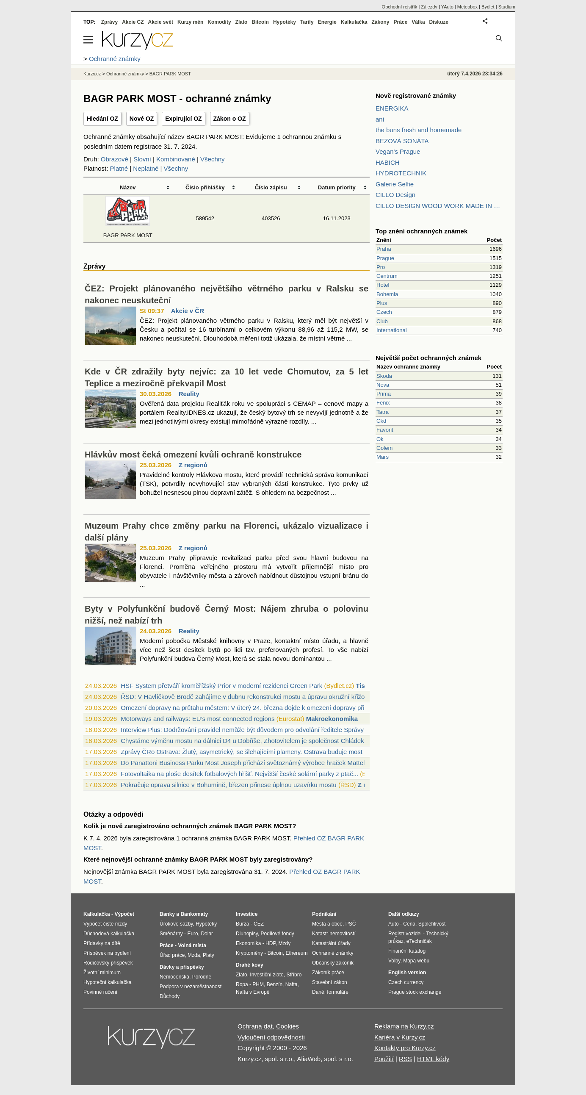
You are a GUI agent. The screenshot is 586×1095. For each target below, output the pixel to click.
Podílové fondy (277, 934)
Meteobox (467, 6)
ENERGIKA (392, 108)
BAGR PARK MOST (170, 73)
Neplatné (145, 168)
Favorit (384, 430)
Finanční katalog (407, 951)
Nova (382, 385)
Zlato (241, 22)
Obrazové (114, 159)
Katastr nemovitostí (334, 934)
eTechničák (419, 941)
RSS (405, 1058)
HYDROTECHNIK (401, 173)
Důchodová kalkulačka (108, 934)
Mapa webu (416, 961)
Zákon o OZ (229, 118)
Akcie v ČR (187, 310)
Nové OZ (142, 118)
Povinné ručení (100, 992)
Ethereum (296, 953)
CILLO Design (395, 194)
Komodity (219, 22)
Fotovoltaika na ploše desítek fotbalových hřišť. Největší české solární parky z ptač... (239, 773)
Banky (167, 914)
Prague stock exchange (414, 992)
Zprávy (109, 22)
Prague (385, 258)
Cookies (287, 1026)
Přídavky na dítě (101, 943)
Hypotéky (284, 22)
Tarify (307, 22)
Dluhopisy (247, 934)
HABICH (388, 162)
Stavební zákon (329, 982)
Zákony (380, 22)
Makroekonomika (332, 718)
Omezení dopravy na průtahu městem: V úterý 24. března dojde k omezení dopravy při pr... (248, 707)
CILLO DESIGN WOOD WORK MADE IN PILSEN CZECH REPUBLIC (439, 205)
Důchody (170, 996)
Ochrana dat (255, 1026)
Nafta (291, 984)
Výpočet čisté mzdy (105, 924)
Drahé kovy (249, 965)
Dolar (207, 934)
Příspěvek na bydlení (107, 953)
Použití (384, 1058)
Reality (189, 393)
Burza (242, 924)
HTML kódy (433, 1058)
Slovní (142, 159)
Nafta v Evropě (252, 992)
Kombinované (175, 159)
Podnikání (324, 914)
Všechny (212, 159)
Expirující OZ (183, 118)
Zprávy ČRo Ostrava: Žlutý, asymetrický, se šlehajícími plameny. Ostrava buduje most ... (245, 751)
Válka (418, 22)
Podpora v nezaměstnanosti (191, 987)
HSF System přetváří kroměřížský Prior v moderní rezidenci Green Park (221, 685)
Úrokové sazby (176, 924)
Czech (384, 312)
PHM (258, 984)
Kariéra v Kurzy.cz (400, 1037)
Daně (318, 992)
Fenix (383, 402)
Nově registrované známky (416, 95)
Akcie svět (160, 22)
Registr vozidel (405, 934)
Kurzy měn (190, 22)
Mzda (194, 955)
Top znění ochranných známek (421, 231)
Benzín (274, 984)
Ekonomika (248, 943)
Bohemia (387, 294)
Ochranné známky (125, 73)
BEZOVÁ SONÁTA (402, 140)
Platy (208, 955)
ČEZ (259, 924)
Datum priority (337, 187)
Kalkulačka (354, 22)
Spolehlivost (432, 924)
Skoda (384, 376)
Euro (192, 934)
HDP (270, 943)
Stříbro (293, 975)
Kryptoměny (249, 953)
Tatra (382, 412)
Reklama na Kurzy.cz (404, 1026)
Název (128, 187)
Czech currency (405, 982)
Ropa (242, 984)
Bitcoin (260, 22)
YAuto (447, 6)
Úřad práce (172, 955)
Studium (506, 6)
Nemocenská (174, 977)
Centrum (387, 276)
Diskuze (438, 22)
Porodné (201, 977)
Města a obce (327, 924)
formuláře (337, 992)
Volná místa (192, 945)
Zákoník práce (328, 973)
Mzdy (285, 943)
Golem (384, 448)
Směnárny (171, 934)
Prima (383, 394)
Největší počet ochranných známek (428, 357)
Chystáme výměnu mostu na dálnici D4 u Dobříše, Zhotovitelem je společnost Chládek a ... (248, 740)
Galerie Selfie (395, 184)
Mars (382, 457)
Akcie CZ (133, 22)
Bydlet (488, 6)
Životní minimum (102, 973)
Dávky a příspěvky (182, 967)
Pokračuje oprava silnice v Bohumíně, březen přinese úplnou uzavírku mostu (228, 784)
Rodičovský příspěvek (108, 963)
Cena (409, 924)
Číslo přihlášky (205, 187)
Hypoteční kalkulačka (107, 982)
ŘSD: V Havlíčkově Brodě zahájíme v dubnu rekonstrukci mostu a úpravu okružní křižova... (248, 696)
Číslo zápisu (271, 187)
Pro (380, 267)
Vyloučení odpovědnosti (271, 1037)
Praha (383, 249)
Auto (393, 924)
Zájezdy (429, 6)
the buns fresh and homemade (419, 129)
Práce (401, 22)
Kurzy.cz (92, 73)
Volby (394, 961)
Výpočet (124, 914)
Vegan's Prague (398, 151)
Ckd (381, 421)
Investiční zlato (266, 975)
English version (407, 973)
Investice (246, 914)
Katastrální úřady (331, 943)
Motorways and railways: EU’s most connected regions (197, 718)
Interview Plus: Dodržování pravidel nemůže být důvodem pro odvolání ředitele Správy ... (245, 729)
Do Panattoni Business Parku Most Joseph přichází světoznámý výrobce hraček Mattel (243, 762)
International (391, 330)
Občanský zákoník (333, 963)
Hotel (382, 285)
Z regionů (193, 464)
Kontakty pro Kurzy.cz (405, 1047)
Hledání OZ (102, 118)
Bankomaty (194, 914)
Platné (119, 168)
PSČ (351, 924)
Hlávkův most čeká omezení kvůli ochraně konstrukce (193, 454)
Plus (381, 303)
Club (382, 321)
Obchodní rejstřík (399, 6)
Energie (327, 22)
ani (380, 119)
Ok (380, 439)
